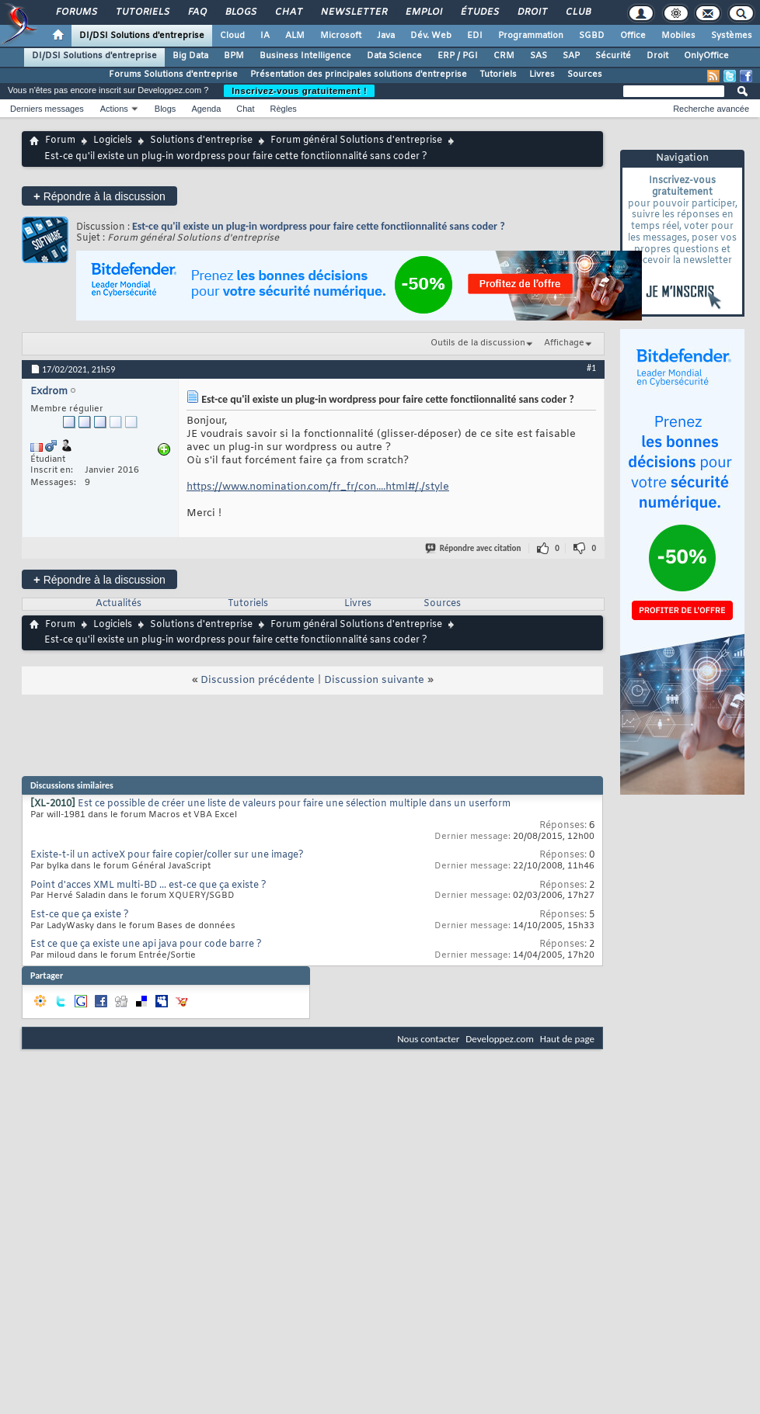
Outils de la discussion (478, 343)
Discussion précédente (257, 680)
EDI (475, 35)
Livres (542, 74)
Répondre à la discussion (99, 196)
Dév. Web (430, 35)
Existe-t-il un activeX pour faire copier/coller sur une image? (167, 855)
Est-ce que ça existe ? (79, 915)
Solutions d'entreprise (201, 140)
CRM (503, 55)
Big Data (190, 55)
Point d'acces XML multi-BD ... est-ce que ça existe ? (148, 885)
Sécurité (613, 55)
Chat (288, 12)
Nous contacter (428, 1039)
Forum (60, 140)
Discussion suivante (374, 680)
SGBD (592, 35)
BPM (234, 55)
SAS (538, 55)
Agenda (206, 108)
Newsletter (353, 12)
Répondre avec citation (474, 548)
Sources (584, 74)
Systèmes (731, 35)
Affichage (564, 343)
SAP (571, 55)
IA (265, 35)
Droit (531, 12)
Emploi (423, 12)
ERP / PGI (458, 55)
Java (386, 35)
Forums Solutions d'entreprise (173, 74)
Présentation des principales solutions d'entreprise (358, 74)
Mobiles (678, 35)
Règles (283, 108)
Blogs (240, 12)
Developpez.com (499, 1039)
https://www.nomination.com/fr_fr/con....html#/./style (318, 487)
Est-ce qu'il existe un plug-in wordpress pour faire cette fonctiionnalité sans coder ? (318, 226)
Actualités (118, 604)
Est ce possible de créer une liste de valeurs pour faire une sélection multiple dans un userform (294, 804)
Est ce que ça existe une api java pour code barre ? (146, 944)
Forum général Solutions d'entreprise (356, 140)
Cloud (232, 35)
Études (479, 12)
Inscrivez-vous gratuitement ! (299, 90)
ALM (295, 35)
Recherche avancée (711, 108)
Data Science (394, 55)
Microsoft (340, 35)
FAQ (196, 12)
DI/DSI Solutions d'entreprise (141, 35)
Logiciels (112, 140)
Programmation (530, 35)
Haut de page (567, 1039)
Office (633, 35)
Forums (76, 12)
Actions (114, 108)
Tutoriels (141, 12)
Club (577, 12)
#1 (591, 367)
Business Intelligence (305, 55)
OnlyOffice (706, 55)
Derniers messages (47, 108)
